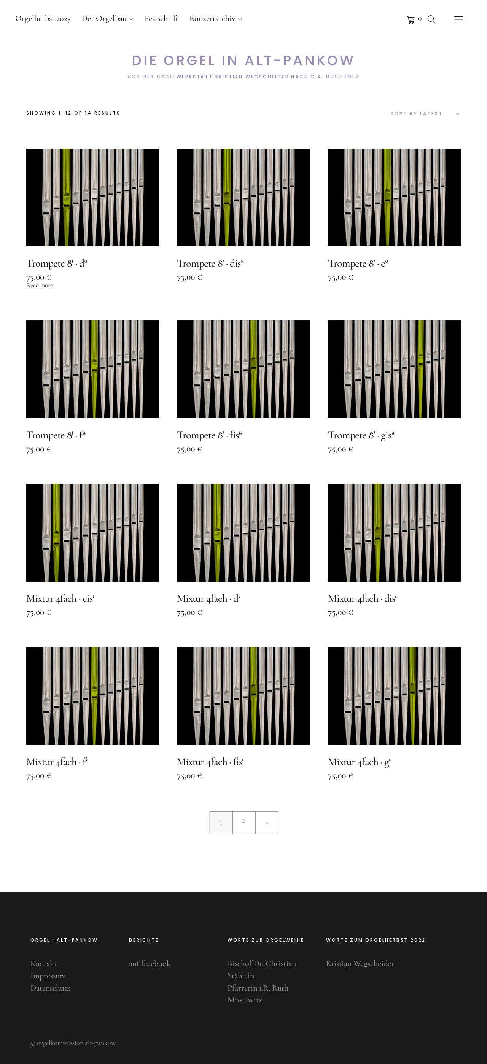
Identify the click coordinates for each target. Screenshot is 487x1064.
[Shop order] (419, 114)
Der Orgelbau (104, 18)
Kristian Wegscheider (360, 963)
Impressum (48, 976)
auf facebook (150, 963)
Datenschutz (50, 988)
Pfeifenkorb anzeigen (401, 19)
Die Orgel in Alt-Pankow (243, 60)
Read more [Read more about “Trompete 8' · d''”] (39, 285)
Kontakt (43, 963)
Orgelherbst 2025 (43, 18)
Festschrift (161, 18)
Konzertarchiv (212, 18)
